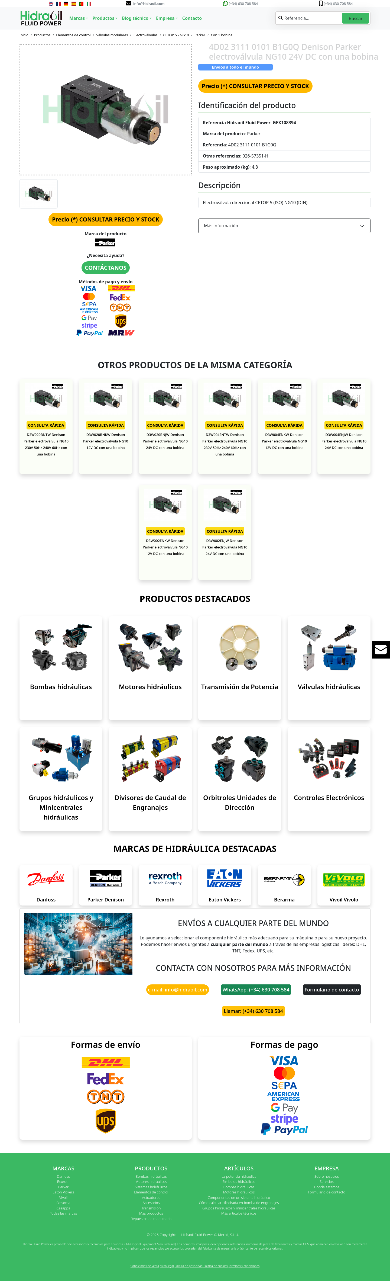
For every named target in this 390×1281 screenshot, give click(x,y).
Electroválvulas (146, 35)
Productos (42, 35)
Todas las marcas (63, 1213)
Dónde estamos (326, 1186)
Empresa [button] (165, 18)
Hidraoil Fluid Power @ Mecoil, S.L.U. (210, 1234)
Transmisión (151, 1208)
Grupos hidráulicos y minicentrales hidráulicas (238, 1208)
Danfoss (46, 899)
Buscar (355, 18)
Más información (221, 226)
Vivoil (63, 1197)
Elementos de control (73, 35)
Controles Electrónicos (329, 797)
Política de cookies (215, 1266)
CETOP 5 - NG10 (176, 35)
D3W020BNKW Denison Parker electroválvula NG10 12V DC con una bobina (105, 441)
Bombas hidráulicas (61, 686)
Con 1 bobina (221, 35)
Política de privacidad (188, 1266)
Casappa (63, 1208)
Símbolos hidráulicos (238, 1181)
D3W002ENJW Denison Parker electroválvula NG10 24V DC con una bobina (224, 547)
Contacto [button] (192, 18)
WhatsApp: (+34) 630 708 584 (256, 989)
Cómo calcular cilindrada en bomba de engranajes (239, 1202)
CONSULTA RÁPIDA (46, 425)
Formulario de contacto (332, 989)
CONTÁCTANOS (105, 267)
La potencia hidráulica (239, 1176)
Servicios (326, 1181)
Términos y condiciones (244, 1266)
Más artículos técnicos (238, 1213)
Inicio (24, 35)
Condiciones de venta (145, 1266)
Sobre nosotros (326, 1176)
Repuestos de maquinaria (151, 1218)
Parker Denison (105, 899)
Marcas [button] (77, 18)
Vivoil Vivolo (344, 899)
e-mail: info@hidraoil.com (177, 989)
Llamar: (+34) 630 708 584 (253, 1011)
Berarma (284, 899)
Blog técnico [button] (135, 18)
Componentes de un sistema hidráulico (239, 1197)
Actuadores (151, 1197)
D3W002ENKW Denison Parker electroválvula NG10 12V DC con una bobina (165, 547)
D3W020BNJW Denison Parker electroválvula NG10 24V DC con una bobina (165, 441)
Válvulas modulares (112, 35)
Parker (199, 35)
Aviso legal (167, 1266)
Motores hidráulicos (150, 686)
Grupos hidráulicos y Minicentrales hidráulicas (60, 807)
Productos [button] (103, 18)
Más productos (151, 1213)
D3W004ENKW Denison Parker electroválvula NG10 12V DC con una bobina (284, 441)
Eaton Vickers (225, 899)
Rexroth (165, 899)
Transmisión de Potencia (239, 686)
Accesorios (151, 1202)
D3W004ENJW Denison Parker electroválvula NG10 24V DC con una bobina (343, 441)
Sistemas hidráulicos (151, 1186)
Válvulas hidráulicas (329, 686)
